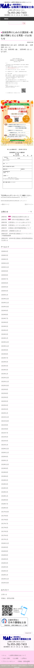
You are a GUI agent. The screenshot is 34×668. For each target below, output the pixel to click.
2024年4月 (4, 330)
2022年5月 (4, 401)
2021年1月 (4, 445)
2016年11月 (5, 543)
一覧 (30, 211)
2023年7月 (4, 358)
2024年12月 (5, 298)
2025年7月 (4, 279)
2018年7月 (4, 504)
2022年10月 (5, 385)
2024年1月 (4, 338)
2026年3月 (4, 255)
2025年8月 (4, 275)
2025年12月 (5, 263)
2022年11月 (5, 381)
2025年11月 (5, 267)
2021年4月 (4, 441)
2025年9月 (4, 271)
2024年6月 (4, 322)
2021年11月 (5, 417)
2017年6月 (4, 527)
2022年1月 (4, 413)
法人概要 (15, 658)
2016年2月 (4, 571)
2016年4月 (4, 563)
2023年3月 (4, 370)
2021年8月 (4, 429)
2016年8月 (4, 551)
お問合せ (24, 658)
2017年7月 (4, 523)
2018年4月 (4, 508)
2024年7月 (4, 318)
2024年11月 (5, 302)
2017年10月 (5, 512)
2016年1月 (4, 575)
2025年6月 (4, 283)
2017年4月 (4, 535)
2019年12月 (5, 464)
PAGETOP (28, 633)
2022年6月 (4, 397)
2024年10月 (5, 306)
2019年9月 (4, 468)
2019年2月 (4, 492)
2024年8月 (4, 314)
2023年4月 (4, 366)
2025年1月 (4, 295)
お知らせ (4, 594)
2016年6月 (4, 555)
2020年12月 (5, 448)
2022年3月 (4, 409)
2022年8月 (4, 393)
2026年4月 (4, 251)
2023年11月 (5, 346)
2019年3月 (4, 488)
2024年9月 (4, 310)
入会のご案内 (6, 658)
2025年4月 (4, 291)
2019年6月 (4, 476)
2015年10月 (5, 583)
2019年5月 (4, 480)
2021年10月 (5, 421)
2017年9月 (4, 516)
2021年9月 (4, 425)
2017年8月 (4, 519)
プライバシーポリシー (8, 661)
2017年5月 (4, 531)
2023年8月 (4, 354)
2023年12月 (5, 342)
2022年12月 (5, 377)
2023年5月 (4, 362)
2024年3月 (4, 334)
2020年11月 (5, 452)
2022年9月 (4, 389)
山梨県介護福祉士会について (17, 655)
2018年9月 (4, 500)
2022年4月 (4, 405)
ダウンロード (24, 197)
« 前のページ (5, 204)
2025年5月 (4, 287)
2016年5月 (4, 559)
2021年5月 (4, 437)
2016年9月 (4, 547)
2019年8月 (4, 472)
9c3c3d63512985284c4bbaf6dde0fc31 (10, 197)
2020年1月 (4, 460)
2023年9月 (4, 350)
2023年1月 (4, 374)
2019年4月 (4, 484)
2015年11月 (5, 579)
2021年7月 (4, 433)
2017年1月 (4, 539)
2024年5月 (4, 326)
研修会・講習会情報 (7, 598)
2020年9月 (4, 456)
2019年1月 (4, 496)
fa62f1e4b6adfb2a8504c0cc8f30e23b (10, 200)
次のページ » (29, 204)
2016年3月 (4, 567)
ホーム (4, 655)
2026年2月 (4, 259)
